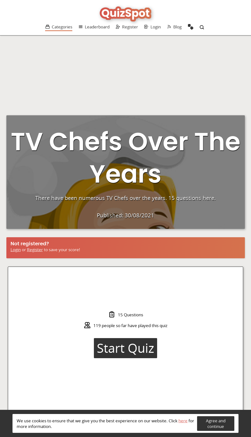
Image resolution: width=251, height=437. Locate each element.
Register (126, 27)
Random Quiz (191, 27)
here (183, 421)
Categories (58, 27)
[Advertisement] (125, 72)
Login (152, 27)
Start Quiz (125, 348)
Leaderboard (94, 27)
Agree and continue (216, 423)
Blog (174, 27)
